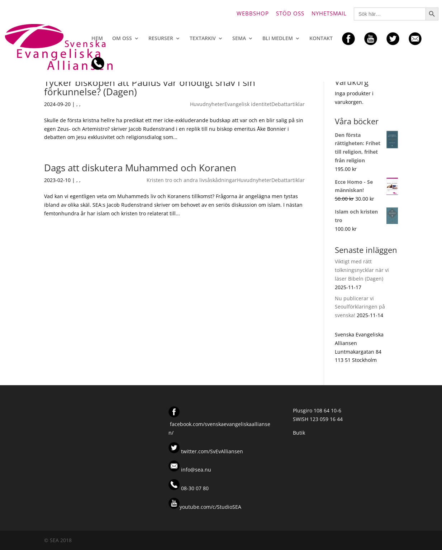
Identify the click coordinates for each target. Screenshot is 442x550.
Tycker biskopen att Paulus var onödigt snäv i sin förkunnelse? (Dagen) (149, 87)
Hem (97, 39)
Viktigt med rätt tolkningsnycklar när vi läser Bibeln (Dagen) (362, 270)
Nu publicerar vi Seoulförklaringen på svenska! (360, 307)
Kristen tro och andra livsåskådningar (192, 180)
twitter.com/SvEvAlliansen (211, 451)
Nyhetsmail (329, 14)
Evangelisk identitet (247, 104)
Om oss (122, 39)
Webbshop (253, 14)
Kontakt (321, 39)
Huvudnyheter (207, 104)
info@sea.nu (195, 469)
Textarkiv (203, 39)
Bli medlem (277, 39)
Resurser (160, 39)
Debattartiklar (288, 104)
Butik (299, 432)
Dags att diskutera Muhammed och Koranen (140, 167)
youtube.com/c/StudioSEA (204, 506)
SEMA (239, 39)
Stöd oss (290, 14)
